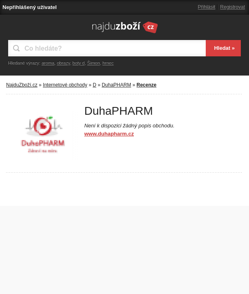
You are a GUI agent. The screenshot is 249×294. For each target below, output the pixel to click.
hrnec (108, 62)
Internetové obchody (65, 85)
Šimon (93, 62)
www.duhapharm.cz (109, 134)
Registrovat (232, 7)
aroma (48, 62)
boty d (79, 62)
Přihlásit (207, 7)
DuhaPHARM (116, 85)
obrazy (63, 62)
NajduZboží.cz (22, 85)
